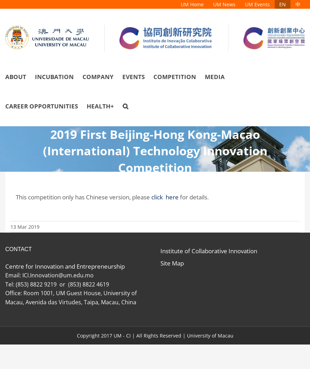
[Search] (125, 106)
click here (165, 197)
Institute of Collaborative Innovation (208, 251)
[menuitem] (192, 4)
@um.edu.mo (77, 275)
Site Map (172, 263)
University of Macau (210, 335)
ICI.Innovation (40, 275)
